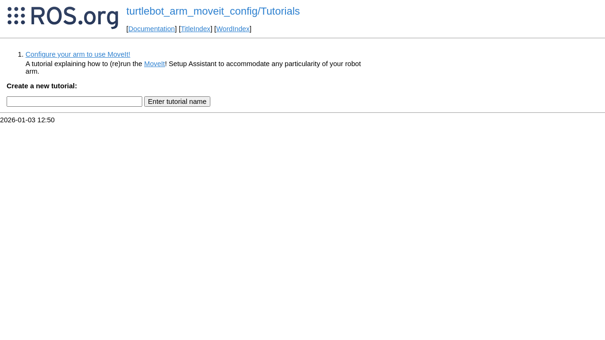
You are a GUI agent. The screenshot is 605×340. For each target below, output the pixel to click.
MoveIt (154, 64)
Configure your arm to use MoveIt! (78, 54)
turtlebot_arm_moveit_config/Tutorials (213, 11)
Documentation (151, 29)
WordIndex (233, 29)
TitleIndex (195, 29)
